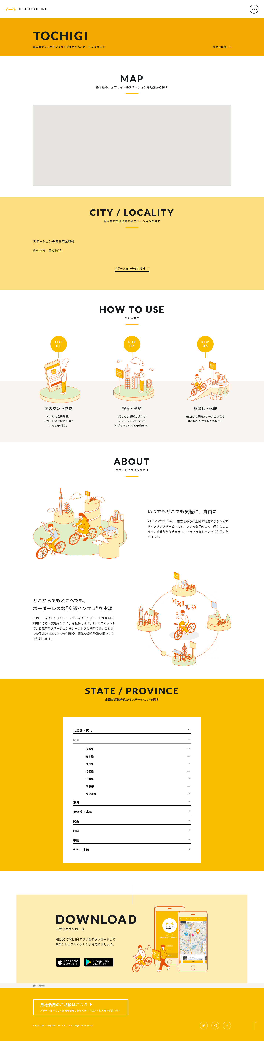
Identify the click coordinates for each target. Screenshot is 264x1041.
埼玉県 (90, 771)
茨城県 (90, 749)
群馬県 (90, 764)
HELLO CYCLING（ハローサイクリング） (26, 9)
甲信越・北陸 (82, 811)
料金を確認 (220, 47)
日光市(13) (56, 250)
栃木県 (90, 756)
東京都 (90, 786)
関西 (76, 821)
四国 (76, 830)
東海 (76, 802)
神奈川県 (91, 794)
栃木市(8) (39, 250)
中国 (76, 840)
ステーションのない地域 (130, 268)
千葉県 (90, 779)
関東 (76, 740)
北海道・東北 (82, 730)
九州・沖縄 (81, 850)
